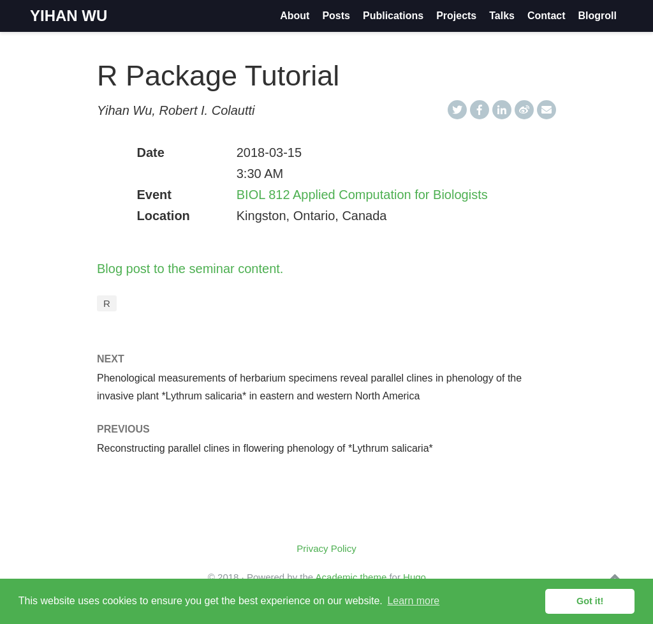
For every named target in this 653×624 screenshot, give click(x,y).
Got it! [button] (589, 601)
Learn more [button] (413, 600)
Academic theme (351, 577)
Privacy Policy (326, 548)
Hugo (414, 577)
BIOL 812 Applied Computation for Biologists (362, 195)
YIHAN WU (68, 15)
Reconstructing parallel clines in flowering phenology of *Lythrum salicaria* (265, 448)
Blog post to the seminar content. (190, 269)
